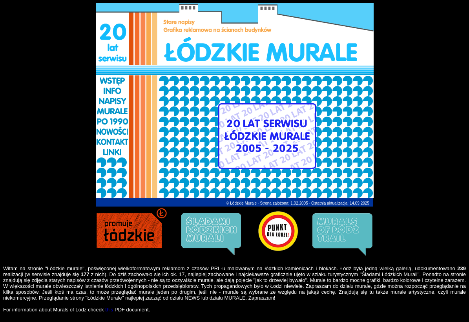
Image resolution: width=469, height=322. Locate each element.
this (109, 310)
